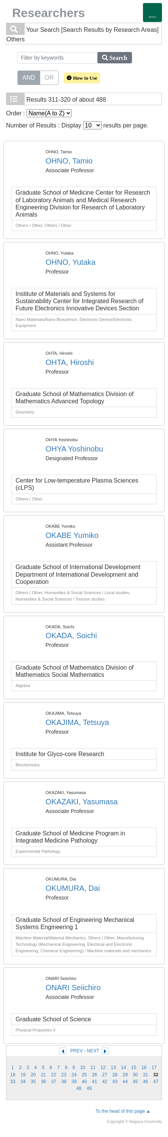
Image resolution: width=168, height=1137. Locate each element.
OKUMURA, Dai (73, 888)
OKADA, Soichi (71, 635)
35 (33, 1081)
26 (94, 1074)
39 (74, 1081)
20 (33, 1074)
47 (156, 1081)
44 (125, 1081)
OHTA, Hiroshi (70, 362)
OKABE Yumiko (72, 535)
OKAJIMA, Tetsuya (77, 722)
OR (49, 77)
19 (23, 1074)
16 (144, 1067)
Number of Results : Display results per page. (77, 125)
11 (93, 1067)
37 (54, 1081)
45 (135, 1081)
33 (13, 1081)
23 (64, 1074)
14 (123, 1067)
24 (74, 1074)
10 (82, 1067)
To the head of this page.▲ (123, 1111)
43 (115, 1081)
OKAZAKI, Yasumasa (82, 801)
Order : (39, 113)
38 (64, 1081)
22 (54, 1074)
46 (145, 1081)
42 (104, 1081)
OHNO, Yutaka (71, 262)
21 (43, 1074)
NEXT (93, 1051)
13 (113, 1067)
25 (84, 1074)
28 (115, 1074)
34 (23, 1081)
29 (125, 1074)
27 (104, 1074)
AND (28, 77)
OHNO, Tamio (69, 161)
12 (103, 1067)
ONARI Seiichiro (73, 987)
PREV (76, 1051)
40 (84, 1081)
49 (89, 1088)
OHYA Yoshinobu (74, 449)
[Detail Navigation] (152, 12)
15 (134, 1067)
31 (145, 1074)
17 (154, 1067)
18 (13, 1074)
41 (94, 1081)
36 (43, 1081)
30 (135, 1074)
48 (79, 1088)
